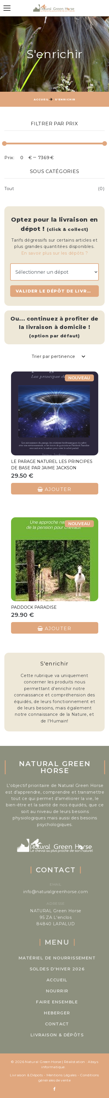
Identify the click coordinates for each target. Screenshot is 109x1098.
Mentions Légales (62, 1075)
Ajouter (54, 488)
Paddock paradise (34, 607)
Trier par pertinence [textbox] (53, 356)
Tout (9, 188)
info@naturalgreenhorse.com (62, 891)
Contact (65, 1024)
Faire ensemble (65, 1002)
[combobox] (58, 356)
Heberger (65, 1013)
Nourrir (65, 991)
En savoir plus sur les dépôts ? (54, 253)
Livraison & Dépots (26, 1075)
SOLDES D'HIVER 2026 (65, 969)
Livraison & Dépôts (65, 1035)
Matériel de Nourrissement (65, 958)
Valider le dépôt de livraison (57, 291)
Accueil (41, 99)
